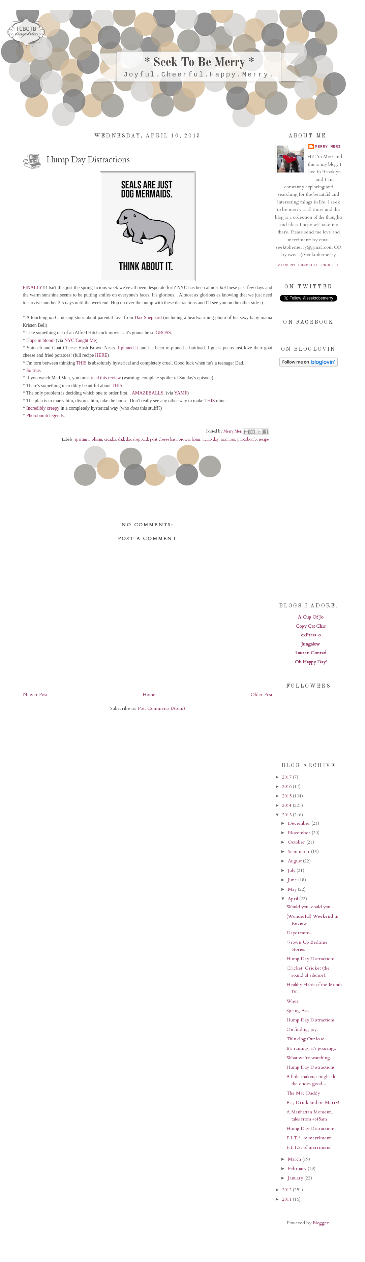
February (298, 1168)
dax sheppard (137, 439)
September (299, 851)
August (295, 861)
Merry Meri (233, 431)
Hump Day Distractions (310, 958)
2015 (287, 796)
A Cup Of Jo (310, 617)
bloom (97, 439)
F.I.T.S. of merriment (308, 1138)
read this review (106, 377)
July (292, 870)
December (299, 823)
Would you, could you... (310, 907)
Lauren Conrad (310, 653)
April (293, 898)
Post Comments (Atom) (161, 708)
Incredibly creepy (42, 408)
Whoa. (293, 1001)
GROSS (163, 332)
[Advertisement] (309, 484)
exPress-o (311, 635)
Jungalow (310, 644)
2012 (287, 1190)
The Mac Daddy (303, 1093)
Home (149, 694)
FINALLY (32, 287)
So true (33, 370)
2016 (287, 786)
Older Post (261, 694)
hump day (211, 439)
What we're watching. (308, 1057)
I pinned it (128, 347)
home (196, 439)
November (300, 832)
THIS (81, 363)
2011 (287, 1199)
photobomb (247, 439)
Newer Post (35, 694)
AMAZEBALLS (147, 393)
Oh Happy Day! (311, 662)
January (296, 1178)
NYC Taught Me (80, 340)
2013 (287, 815)
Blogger (321, 1223)
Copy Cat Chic (311, 626)
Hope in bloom (40, 340)
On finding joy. (302, 1029)
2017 (287, 777)
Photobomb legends (45, 415)
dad (121, 439)
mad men (228, 439)
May (293, 889)
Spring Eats (297, 1010)
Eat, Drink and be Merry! (312, 1102)
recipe (264, 439)
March (295, 1159)
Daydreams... (300, 932)
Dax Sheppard (148, 317)
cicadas (110, 439)
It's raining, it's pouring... (312, 1048)
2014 (287, 805)
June (293, 880)
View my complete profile (308, 265)
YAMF (180, 393)
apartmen (82, 439)
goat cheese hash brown (170, 439)
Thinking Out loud (305, 1039)
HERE (101, 355)
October (297, 842)
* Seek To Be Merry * (199, 63)
